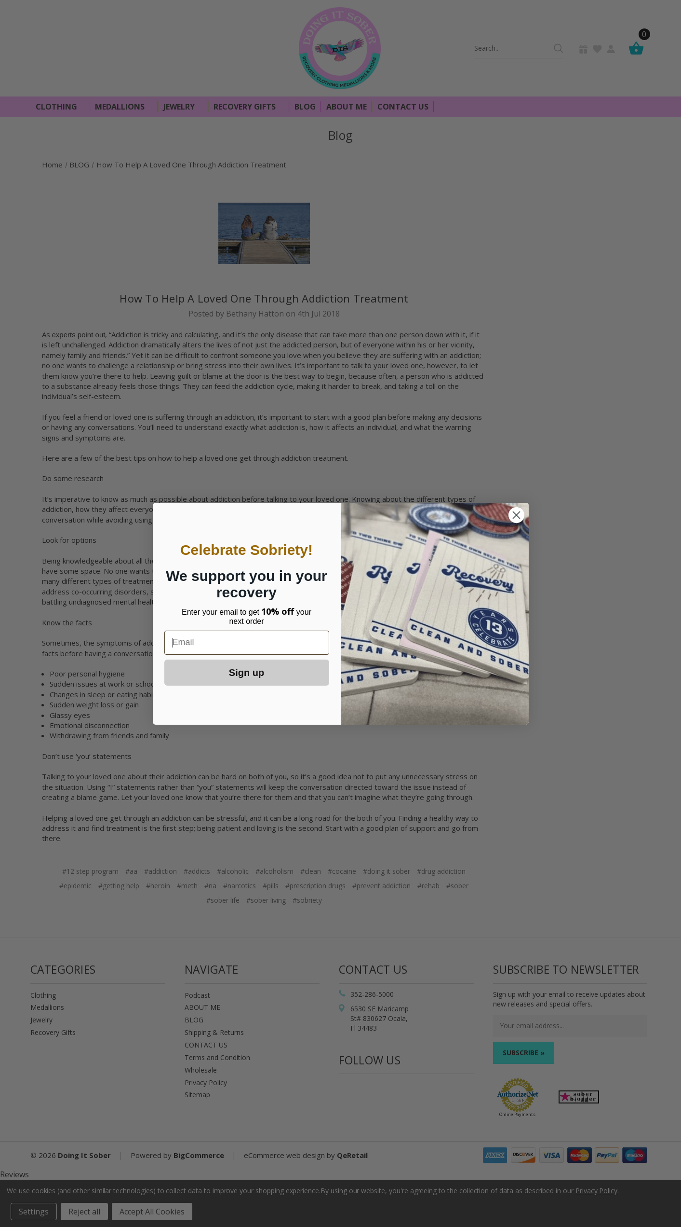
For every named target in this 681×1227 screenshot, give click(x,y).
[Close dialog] (516, 515)
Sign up (246, 672)
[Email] (246, 643)
